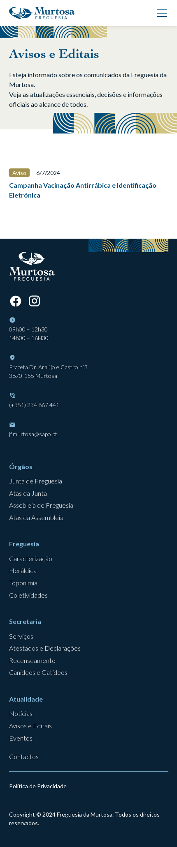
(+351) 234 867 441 (34, 404)
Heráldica (23, 570)
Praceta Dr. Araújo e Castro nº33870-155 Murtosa (48, 371)
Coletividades (28, 595)
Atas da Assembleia (36, 517)
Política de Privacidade (38, 786)
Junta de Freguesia (35, 481)
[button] (160, 13)
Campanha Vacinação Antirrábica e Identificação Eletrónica (82, 190)
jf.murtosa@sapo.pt (33, 433)
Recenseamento (32, 660)
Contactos (24, 756)
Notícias (21, 713)
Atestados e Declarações (45, 648)
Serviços (21, 636)
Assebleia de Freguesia (41, 505)
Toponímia (23, 583)
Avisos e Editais (30, 726)
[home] (42, 13)
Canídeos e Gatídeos (38, 672)
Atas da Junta (28, 493)
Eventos (21, 738)
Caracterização (30, 558)
